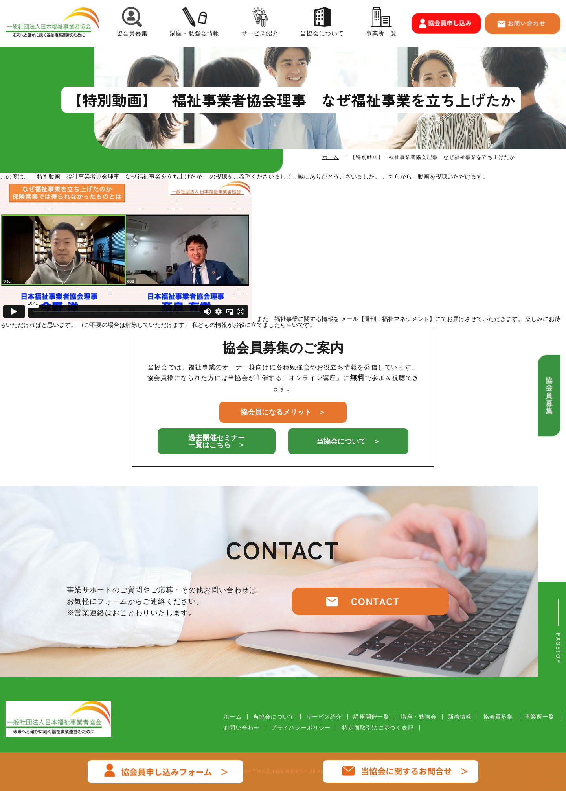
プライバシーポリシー (301, 727)
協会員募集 (132, 23)
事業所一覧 (381, 23)
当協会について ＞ (348, 441)
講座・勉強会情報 (194, 23)
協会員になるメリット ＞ (283, 412)
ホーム (330, 157)
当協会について (322, 23)
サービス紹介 (260, 23)
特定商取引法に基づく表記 (377, 727)
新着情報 (460, 716)
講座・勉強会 (419, 716)
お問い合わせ (241, 727)
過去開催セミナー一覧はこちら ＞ (216, 441)
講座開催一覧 (371, 716)
